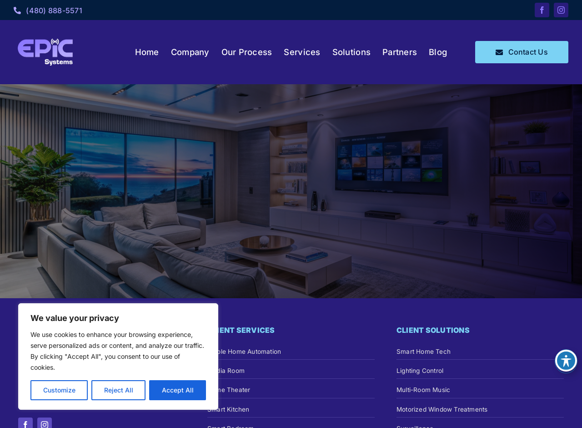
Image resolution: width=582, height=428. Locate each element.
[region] (118, 356)
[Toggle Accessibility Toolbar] (566, 361)
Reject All (118, 390)
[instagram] (561, 10)
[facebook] (542, 10)
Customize (59, 390)
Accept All (178, 390)
